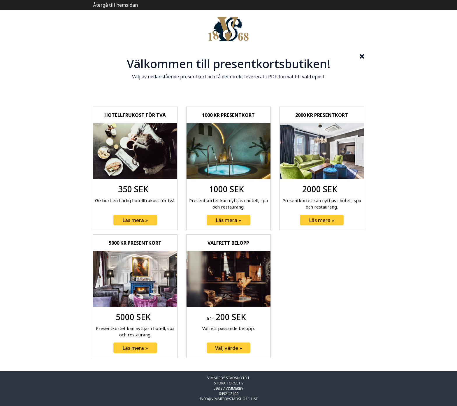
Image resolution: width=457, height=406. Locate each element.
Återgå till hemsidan (115, 5)
